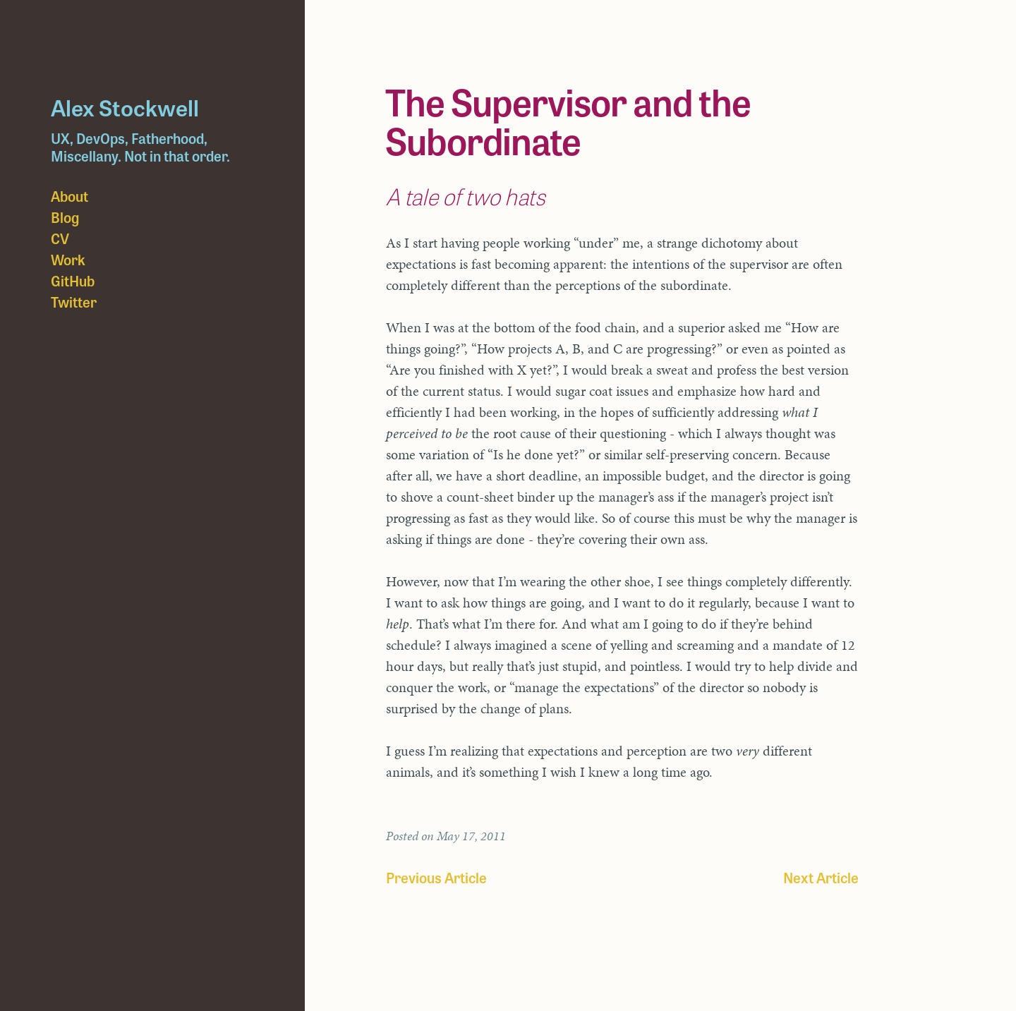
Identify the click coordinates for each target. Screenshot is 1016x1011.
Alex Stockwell (125, 106)
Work (68, 259)
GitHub (73, 280)
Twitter (74, 301)
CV (60, 238)
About (69, 196)
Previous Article (436, 877)
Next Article (821, 877)
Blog (65, 217)
